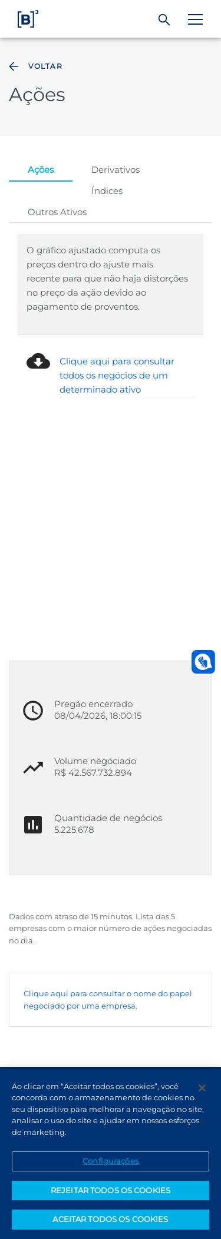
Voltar (34, 66)
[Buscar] (164, 20)
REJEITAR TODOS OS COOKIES (110, 1190)
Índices (107, 190)
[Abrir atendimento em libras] (203, 662)
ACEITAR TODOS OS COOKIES (110, 1219)
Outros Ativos (57, 211)
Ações (41, 169)
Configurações (110, 1161)
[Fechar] (202, 1088)
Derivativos (115, 169)
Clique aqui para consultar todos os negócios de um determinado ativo (117, 375)
